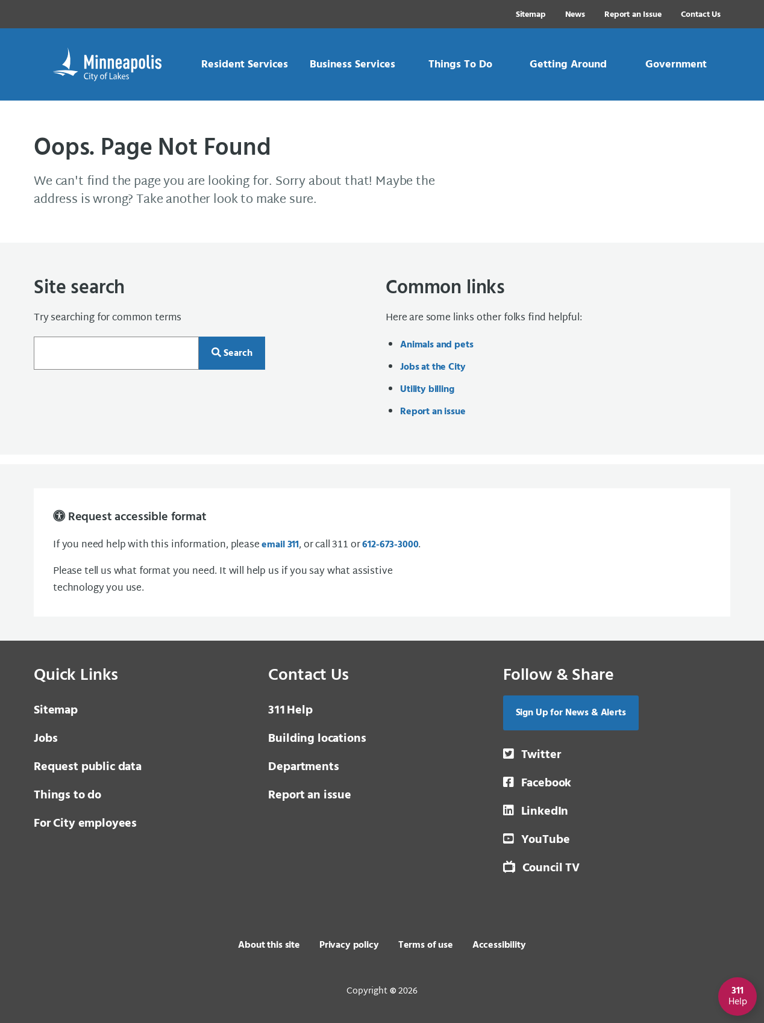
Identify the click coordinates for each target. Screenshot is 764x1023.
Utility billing (427, 389)
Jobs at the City (432, 367)
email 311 (280, 545)
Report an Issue (633, 15)
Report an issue (433, 412)
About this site (269, 945)
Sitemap (531, 15)
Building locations (317, 738)
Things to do (67, 795)
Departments (303, 767)
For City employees (85, 823)
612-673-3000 (390, 545)
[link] (244, 64)
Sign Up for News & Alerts (571, 713)
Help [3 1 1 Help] (290, 710)
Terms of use (425, 945)
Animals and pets (436, 345)
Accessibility (499, 945)
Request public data (88, 767)
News (575, 15)
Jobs (45, 738)
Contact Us (701, 15)
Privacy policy (349, 945)
